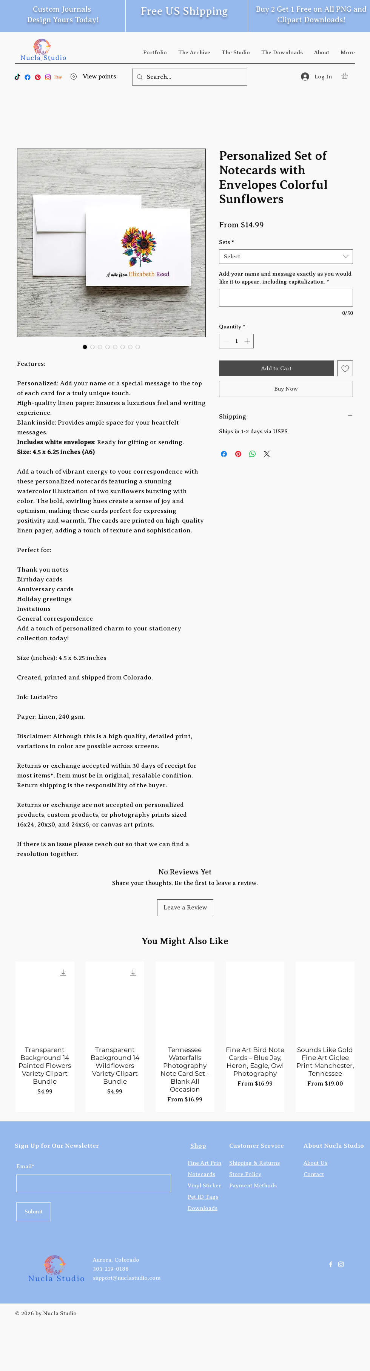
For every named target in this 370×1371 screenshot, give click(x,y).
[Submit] (33, 1211)
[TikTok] (17, 77)
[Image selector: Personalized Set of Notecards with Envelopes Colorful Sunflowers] (85, 347)
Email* (25, 1166)
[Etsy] (58, 77)
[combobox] (286, 256)
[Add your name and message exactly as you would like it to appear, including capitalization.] (286, 297)
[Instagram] (48, 77)
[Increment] (248, 341)
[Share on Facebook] (223, 454)
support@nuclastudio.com (127, 1278)
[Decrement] (225, 341)
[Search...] (189, 77)
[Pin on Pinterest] (238, 454)
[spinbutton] (236, 341)
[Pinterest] (38, 77)
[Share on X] (266, 454)
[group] (185, 1036)
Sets (226, 242)
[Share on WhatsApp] (252, 454)
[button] (348, 75)
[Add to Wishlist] (345, 368)
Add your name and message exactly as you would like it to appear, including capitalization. (285, 278)
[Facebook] (27, 77)
